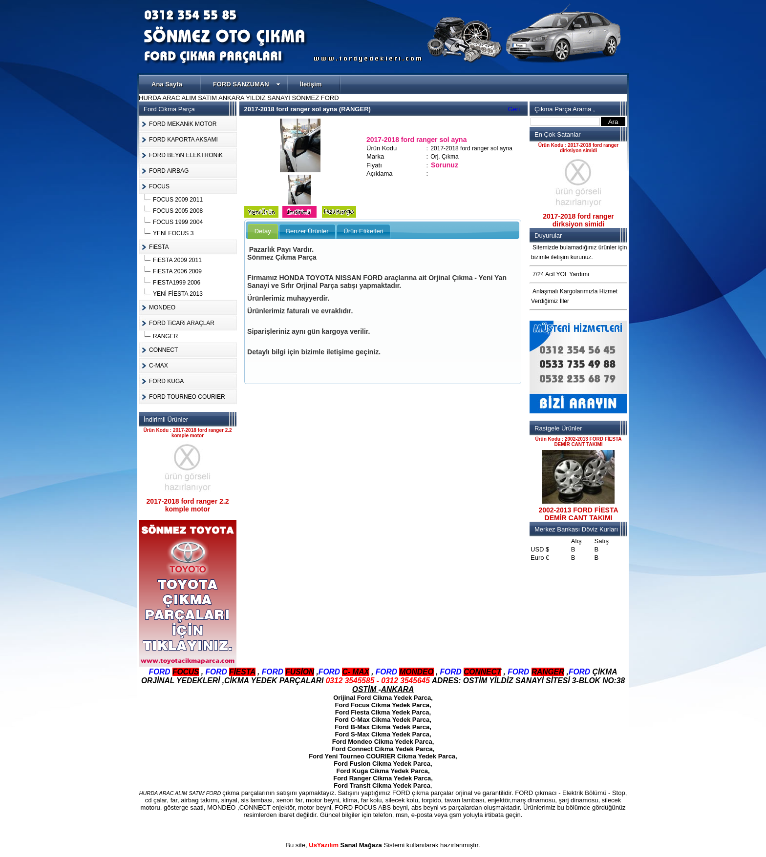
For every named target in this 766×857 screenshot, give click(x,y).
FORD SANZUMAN (246, 84)
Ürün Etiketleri (363, 231)
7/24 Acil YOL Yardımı (560, 274)
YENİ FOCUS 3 (173, 233)
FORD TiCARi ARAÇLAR (181, 323)
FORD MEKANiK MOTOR (182, 124)
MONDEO (162, 307)
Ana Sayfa (166, 84)
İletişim (311, 84)
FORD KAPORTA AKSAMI (183, 139)
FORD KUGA (166, 381)
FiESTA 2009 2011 (177, 260)
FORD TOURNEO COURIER (187, 396)
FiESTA (159, 247)
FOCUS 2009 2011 (178, 199)
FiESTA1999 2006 (176, 282)
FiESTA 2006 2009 (177, 271)
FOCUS (159, 186)
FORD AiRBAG (169, 170)
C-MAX (158, 365)
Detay (263, 231)
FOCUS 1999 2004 (178, 222)
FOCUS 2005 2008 (178, 210)
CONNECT (163, 350)
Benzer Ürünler (307, 231)
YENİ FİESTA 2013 (178, 293)
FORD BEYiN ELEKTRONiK (186, 155)
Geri (514, 109)
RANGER (165, 336)
